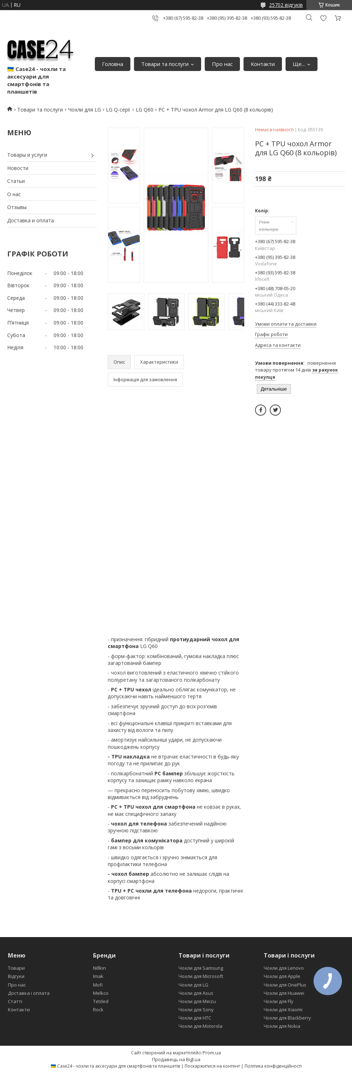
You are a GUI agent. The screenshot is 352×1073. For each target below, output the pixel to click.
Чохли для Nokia (282, 1026)
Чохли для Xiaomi (283, 1009)
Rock (98, 1009)
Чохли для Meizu (197, 1001)
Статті (15, 1001)
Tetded (100, 1001)
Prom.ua (212, 1052)
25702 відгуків (286, 4)
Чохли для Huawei (284, 993)
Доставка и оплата (30, 220)
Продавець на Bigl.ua (176, 1059)
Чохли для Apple (282, 976)
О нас (14, 194)
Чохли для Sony (196, 1009)
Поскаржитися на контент (212, 1066)
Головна (112, 63)
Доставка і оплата (29, 993)
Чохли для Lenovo (284, 968)
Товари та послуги (165, 63)
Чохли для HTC (195, 1018)
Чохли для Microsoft (201, 976)
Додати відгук (323, 18)
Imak (98, 976)
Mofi (98, 985)
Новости (17, 168)
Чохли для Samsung (201, 968)
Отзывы (17, 207)
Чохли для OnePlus (285, 985)
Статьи (16, 181)
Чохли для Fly (278, 1001)
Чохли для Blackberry (287, 1018)
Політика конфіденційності (273, 1066)
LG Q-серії (118, 109)
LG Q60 (144, 109)
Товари (16, 968)
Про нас (222, 63)
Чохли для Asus (196, 993)
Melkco (100, 993)
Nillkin (99, 968)
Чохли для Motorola (200, 1026)
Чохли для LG (84, 109)
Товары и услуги (27, 154)
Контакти (263, 63)
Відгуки (16, 976)
